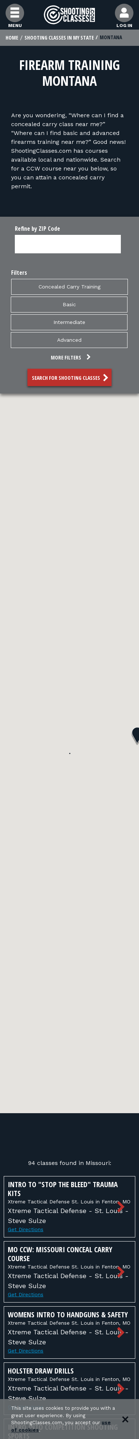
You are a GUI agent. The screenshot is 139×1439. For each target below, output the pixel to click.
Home (12, 37)
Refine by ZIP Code (37, 228)
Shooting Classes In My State (59, 37)
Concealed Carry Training (69, 286)
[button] (69, 358)
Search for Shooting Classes (71, 377)
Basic (69, 304)
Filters (19, 272)
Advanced (69, 339)
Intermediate (69, 321)
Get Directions (25, 1229)
